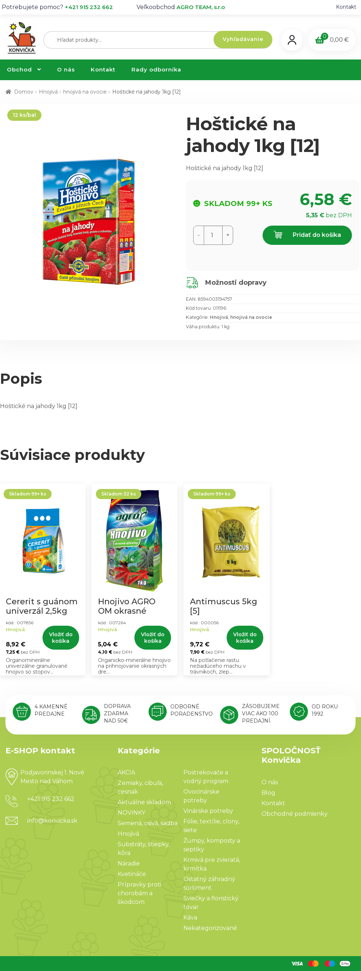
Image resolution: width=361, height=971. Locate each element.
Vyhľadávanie (243, 39)
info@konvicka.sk (52, 820)
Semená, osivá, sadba (148, 823)
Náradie (129, 863)
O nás (66, 69)
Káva (190, 917)
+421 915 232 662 (89, 7)
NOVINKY (131, 812)
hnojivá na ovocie (85, 92)
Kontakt (346, 7)
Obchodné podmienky (294, 813)
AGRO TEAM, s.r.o (201, 7)
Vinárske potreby (208, 810)
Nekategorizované (210, 928)
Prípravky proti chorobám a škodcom (139, 893)
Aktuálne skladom (144, 802)
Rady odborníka (156, 69)
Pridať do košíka (307, 235)
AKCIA (126, 772)
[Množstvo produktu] (213, 235)
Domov (23, 92)
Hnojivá (48, 92)
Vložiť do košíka (61, 637)
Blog (268, 792)
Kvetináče (132, 874)
